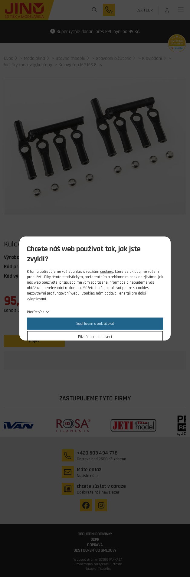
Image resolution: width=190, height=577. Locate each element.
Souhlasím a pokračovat (95, 323)
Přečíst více (35, 312)
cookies (106, 271)
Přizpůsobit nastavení (95, 336)
